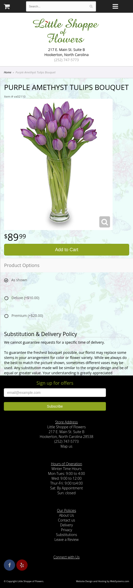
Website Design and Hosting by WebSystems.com (102, 581)
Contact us (66, 520)
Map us (66, 446)
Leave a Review (66, 539)
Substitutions (66, 534)
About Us (66, 515)
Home (7, 72)
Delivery (66, 525)
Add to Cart (66, 249)
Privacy (66, 529)
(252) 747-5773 (66, 59)
